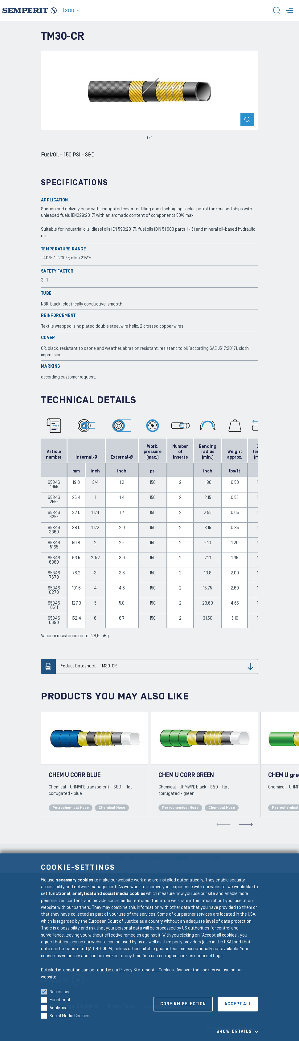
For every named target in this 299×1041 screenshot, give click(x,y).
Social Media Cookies (69, 1016)
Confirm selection (183, 1004)
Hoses (71, 10)
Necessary (59, 992)
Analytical (59, 1008)
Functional (60, 1000)
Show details (234, 1031)
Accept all (237, 1004)
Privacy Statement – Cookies (146, 970)
